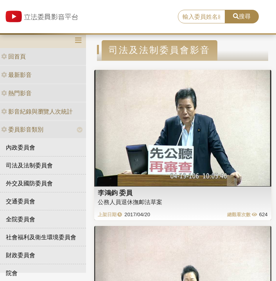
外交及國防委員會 (29, 183)
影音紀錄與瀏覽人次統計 (37, 111)
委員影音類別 (22, 129)
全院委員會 (20, 219)
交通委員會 (20, 201)
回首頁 (13, 56)
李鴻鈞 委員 (115, 192)
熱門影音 (16, 93)
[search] (201, 17)
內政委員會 (20, 147)
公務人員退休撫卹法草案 (130, 202)
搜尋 (242, 16)
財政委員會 (20, 255)
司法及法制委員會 (29, 165)
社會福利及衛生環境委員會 (41, 237)
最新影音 (16, 74)
